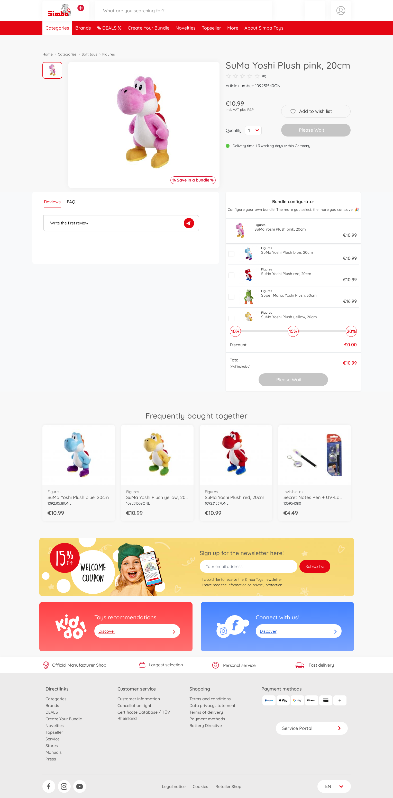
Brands (83, 39)
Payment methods (207, 718)
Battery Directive (205, 725)
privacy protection (267, 585)
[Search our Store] (183, 16)
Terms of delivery (206, 712)
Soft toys (89, 54)
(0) (246, 76)
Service (52, 738)
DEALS (110, 39)
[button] (315, 16)
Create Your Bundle (148, 39)
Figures (108, 54)
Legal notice (174, 786)
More (232, 39)
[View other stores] (80, 14)
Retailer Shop (228, 786)
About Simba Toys (264, 39)
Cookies (200, 786)
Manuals (53, 752)
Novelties (186, 39)
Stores (51, 745)
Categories (57, 39)
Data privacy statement (212, 705)
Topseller (211, 39)
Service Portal (311, 728)
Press (50, 758)
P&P (250, 109)
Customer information (138, 698)
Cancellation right (134, 705)
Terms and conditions (210, 698)
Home (47, 54)
